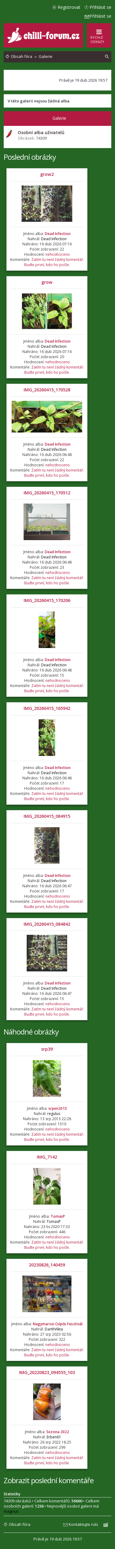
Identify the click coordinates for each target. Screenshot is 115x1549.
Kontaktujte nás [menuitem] (83, 1524)
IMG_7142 (47, 1157)
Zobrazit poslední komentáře (49, 1480)
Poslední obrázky (30, 157)
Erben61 (54, 1437)
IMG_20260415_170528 (47, 390)
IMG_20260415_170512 (47, 493)
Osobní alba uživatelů (41, 132)
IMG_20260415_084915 (47, 816)
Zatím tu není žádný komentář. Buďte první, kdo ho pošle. (54, 262)
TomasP (58, 1216)
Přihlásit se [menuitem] (100, 7)
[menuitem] (107, 56)
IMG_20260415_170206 (47, 600)
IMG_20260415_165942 (47, 708)
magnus (11, 1511)
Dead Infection (58, 233)
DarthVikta (54, 1329)
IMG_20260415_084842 (47, 924)
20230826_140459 (47, 1265)
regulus (53, 1113)
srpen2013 (57, 1108)
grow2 (47, 174)
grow (46, 282)
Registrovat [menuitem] (69, 7)
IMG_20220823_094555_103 (47, 1372)
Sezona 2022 (57, 1431)
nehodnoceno (57, 254)
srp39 (47, 1049)
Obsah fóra (19, 1524)
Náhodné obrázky (31, 1032)
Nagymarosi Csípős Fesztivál (57, 1323)
